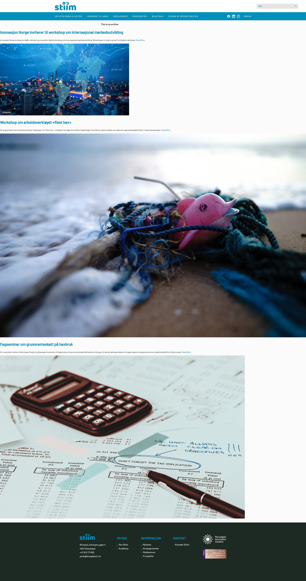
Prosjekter (139, 16)
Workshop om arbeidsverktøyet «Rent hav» (35, 122)
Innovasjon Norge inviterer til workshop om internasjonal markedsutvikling (61, 32)
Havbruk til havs (97, 16)
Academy (123, 548)
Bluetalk (158, 16)
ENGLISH (247, 16)
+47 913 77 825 (87, 552)
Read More (140, 40)
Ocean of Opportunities (183, 16)
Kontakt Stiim (181, 544)
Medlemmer (120, 16)
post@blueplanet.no (90, 556)
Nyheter (146, 544)
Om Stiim (122, 544)
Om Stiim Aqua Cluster (68, 16)
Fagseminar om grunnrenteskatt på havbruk (36, 344)
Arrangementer (150, 548)
